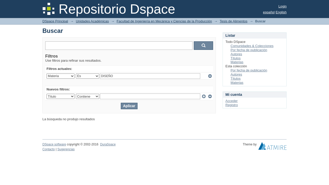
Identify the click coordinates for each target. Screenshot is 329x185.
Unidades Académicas (92, 21)
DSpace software (54, 144)
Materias (237, 62)
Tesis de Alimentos (234, 21)
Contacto (48, 149)
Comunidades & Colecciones (252, 46)
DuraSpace (107, 144)
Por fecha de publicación (249, 50)
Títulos (236, 58)
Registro (231, 105)
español (269, 12)
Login (282, 6)
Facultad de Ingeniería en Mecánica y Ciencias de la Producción (164, 21)
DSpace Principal (55, 21)
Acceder (231, 101)
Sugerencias (66, 149)
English (281, 12)
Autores (236, 54)
